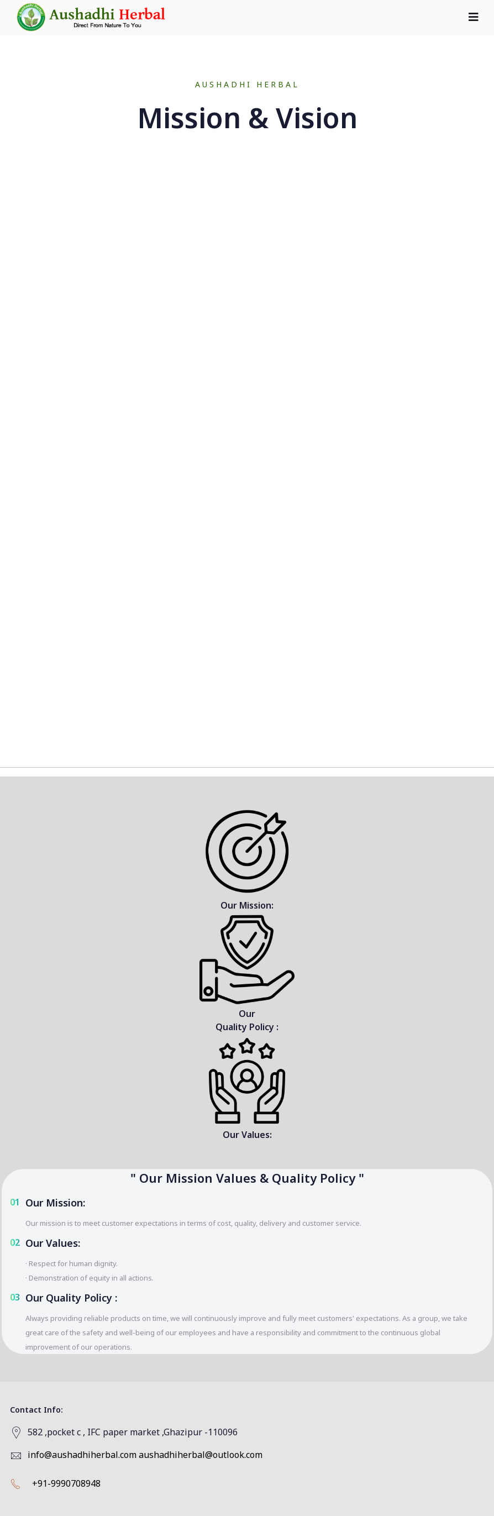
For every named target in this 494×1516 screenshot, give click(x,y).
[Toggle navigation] (473, 17)
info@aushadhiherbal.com (82, 1455)
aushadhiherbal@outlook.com (200, 1455)
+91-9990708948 (66, 1483)
